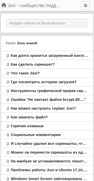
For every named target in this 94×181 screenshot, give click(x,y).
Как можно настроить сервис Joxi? (43, 108)
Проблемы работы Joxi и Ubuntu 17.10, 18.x (51, 170)
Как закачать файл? (29, 117)
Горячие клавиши (27, 126)
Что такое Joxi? (25, 73)
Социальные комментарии (36, 134)
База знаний (27, 43)
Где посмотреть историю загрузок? (44, 82)
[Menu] (85, 5)
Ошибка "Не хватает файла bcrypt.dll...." (48, 99)
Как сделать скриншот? (33, 64)
